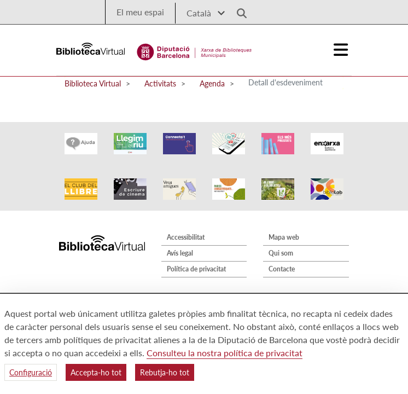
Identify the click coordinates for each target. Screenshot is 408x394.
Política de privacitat (196, 269)
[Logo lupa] (238, 10)
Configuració (30, 372)
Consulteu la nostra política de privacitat (224, 352)
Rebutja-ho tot (164, 372)
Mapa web (284, 237)
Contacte (282, 269)
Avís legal (180, 253)
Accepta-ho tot (96, 372)
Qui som (281, 253)
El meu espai (140, 12)
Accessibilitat (186, 237)
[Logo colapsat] (341, 50)
